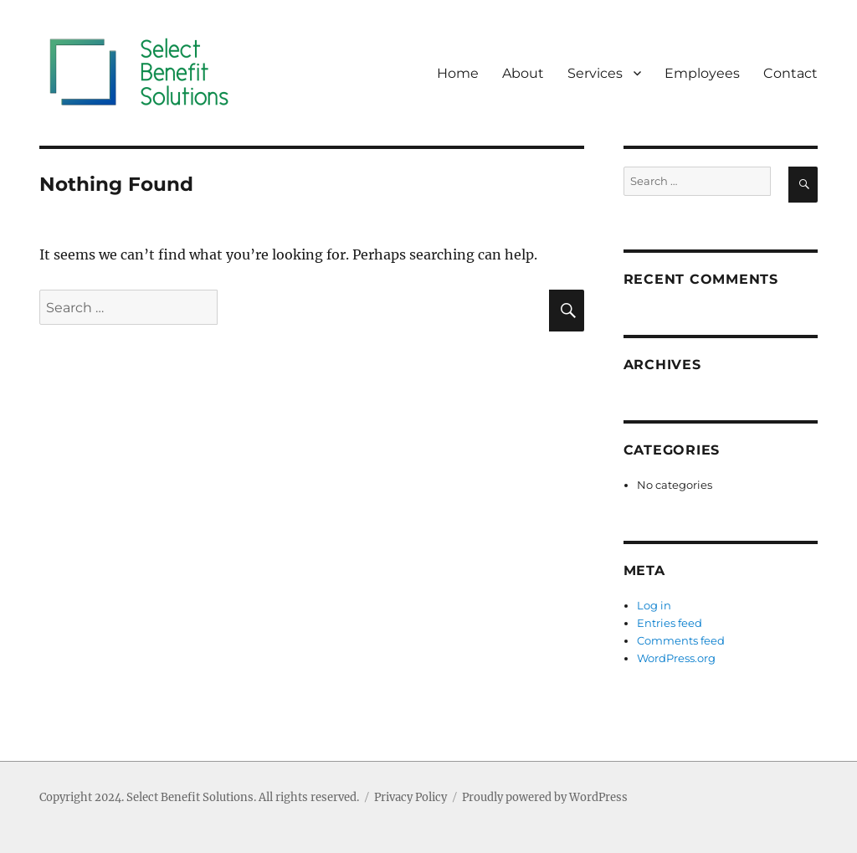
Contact (790, 73)
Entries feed (669, 622)
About (523, 73)
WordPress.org (676, 658)
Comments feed (681, 640)
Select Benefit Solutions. (191, 797)
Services (595, 73)
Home (458, 73)
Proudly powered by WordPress (545, 797)
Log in (654, 605)
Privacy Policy (410, 797)
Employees (702, 73)
